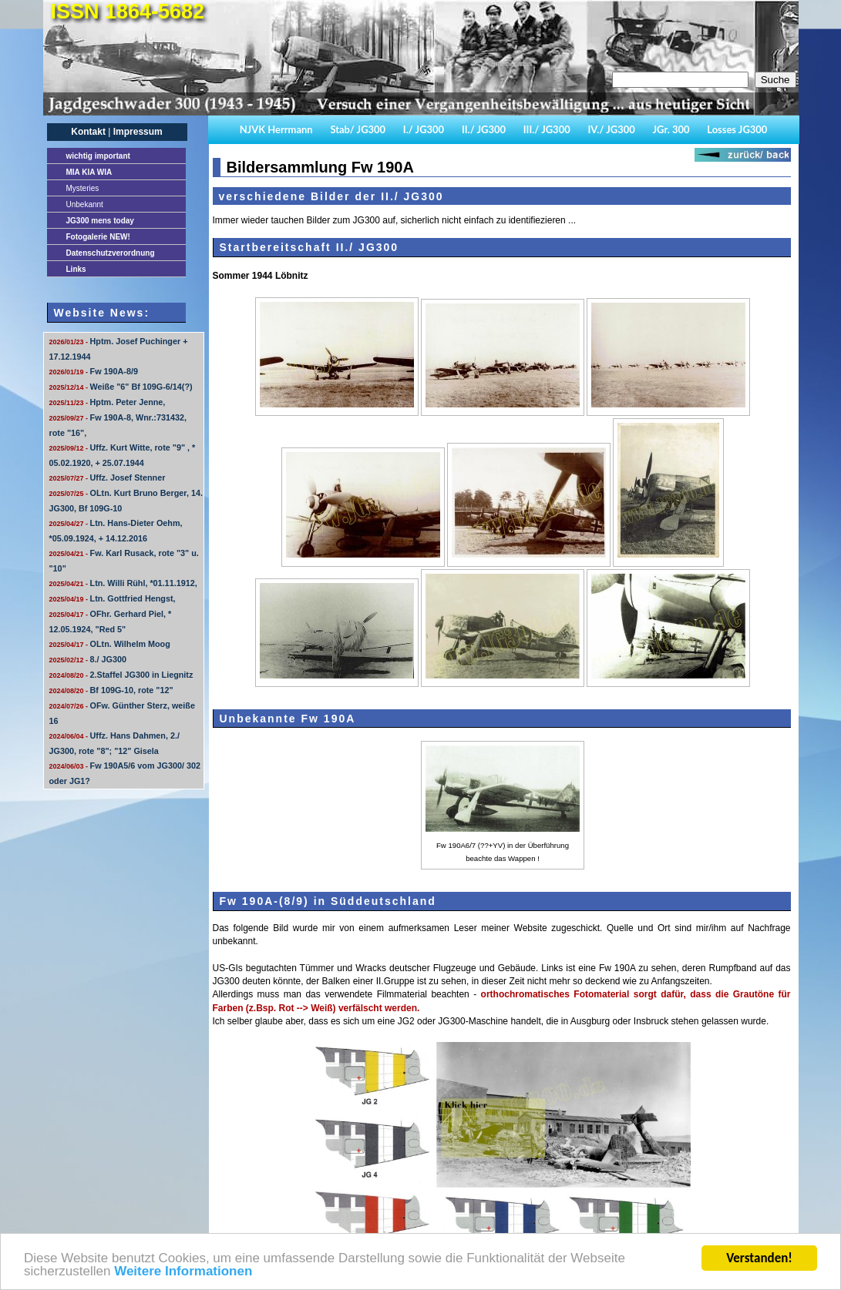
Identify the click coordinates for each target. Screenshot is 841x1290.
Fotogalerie (98, 237)
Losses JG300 (737, 129)
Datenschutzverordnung (110, 253)
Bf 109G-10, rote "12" (111, 690)
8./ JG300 (87, 659)
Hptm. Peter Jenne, (107, 402)
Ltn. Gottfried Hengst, (112, 598)
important (98, 156)
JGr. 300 (671, 129)
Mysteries (82, 188)
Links (76, 269)
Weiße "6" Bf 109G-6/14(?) (121, 386)
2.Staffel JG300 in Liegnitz (121, 674)
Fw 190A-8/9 (93, 371)
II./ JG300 (484, 129)
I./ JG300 (423, 129)
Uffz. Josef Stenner (107, 477)
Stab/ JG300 (357, 129)
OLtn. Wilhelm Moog (109, 643)
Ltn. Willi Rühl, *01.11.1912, (123, 583)
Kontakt (88, 131)
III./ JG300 (546, 129)
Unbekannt (84, 204)
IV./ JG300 (610, 129)
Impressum (138, 131)
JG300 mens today (100, 220)
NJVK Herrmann (276, 129)
